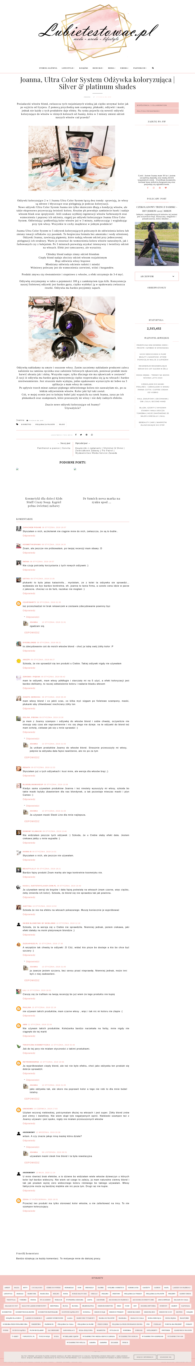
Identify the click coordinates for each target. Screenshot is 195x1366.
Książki (83, 68)
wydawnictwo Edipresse (152, 1336)
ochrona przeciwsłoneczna (15, 1324)
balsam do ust (11, 1306)
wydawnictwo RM (175, 1336)
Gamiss (157, 1288)
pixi (148, 1324)
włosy (62, 424)
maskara (122, 1318)
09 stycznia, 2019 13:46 (55, 831)
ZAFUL (89, 1300)
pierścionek (103, 1324)
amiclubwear (164, 1300)
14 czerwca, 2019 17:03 (46, 1109)
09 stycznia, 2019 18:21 (49, 869)
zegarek (114, 1342)
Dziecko (98, 68)
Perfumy (116, 1294)
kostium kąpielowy (70, 1312)
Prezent (172, 1294)
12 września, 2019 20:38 (48, 1132)
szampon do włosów (183, 1330)
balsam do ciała (181, 1300)
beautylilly (29, 869)
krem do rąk (100, 1312)
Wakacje (58, 1300)
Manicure (31, 1294)
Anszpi (26, 660)
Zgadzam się (165, 1357)
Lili (24, 990)
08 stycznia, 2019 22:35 (43, 579)
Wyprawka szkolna (74, 1300)
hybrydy (163, 1306)
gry (135, 1306)
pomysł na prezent (173, 1324)
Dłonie (101, 1288)
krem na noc (149, 1312)
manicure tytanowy (86, 1318)
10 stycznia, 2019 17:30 (51, 944)
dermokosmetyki (105, 1306)
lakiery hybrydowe (54, 1318)
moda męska (170, 1318)
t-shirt (15, 1336)
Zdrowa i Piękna (31, 677)
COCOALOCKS (37, 1288)
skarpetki (101, 1330)
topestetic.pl (29, 1336)
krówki (179, 1312)
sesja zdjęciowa (86, 1330)
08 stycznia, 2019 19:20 (54, 545)
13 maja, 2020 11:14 (45, 1173)
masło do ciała (137, 1318)
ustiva (26, 579)
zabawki (103, 1342)
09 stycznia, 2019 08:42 (53, 677)
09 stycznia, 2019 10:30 (52, 717)
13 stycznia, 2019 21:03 (54, 744)
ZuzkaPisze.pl (30, 944)
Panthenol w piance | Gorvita (53, 448)
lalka (69, 1318)
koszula (86, 1312)
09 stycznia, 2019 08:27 (43, 660)
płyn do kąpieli (19, 1330)
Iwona (26, 562)
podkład (157, 1324)
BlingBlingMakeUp (33, 785)
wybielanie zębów (71, 1336)
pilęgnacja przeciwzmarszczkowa (127, 1324)
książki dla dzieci (13, 1318)
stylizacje (114, 1330)
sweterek (166, 1330)
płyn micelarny (37, 1330)
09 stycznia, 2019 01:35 (49, 602)
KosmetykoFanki (32, 545)
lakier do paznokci (33, 1318)
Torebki (23, 1300)
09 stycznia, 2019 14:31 (44, 852)
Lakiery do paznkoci (182, 1288)
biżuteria (54, 1306)
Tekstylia (11, 1300)
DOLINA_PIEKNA (31, 717)
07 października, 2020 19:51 (44, 1199)
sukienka (127, 1330)
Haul (166, 1288)
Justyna (27, 906)
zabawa (92, 1342)
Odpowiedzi (33, 617)
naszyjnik (184, 1318)
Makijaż (20, 1294)
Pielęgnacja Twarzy (133, 1294)
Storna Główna (48, 68)
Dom (79, 1288)
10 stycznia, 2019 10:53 (45, 906)
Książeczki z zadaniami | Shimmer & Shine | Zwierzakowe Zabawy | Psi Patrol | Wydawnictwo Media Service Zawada (100, 450)
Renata (26, 767)
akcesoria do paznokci (119, 1300)
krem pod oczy (165, 1312)
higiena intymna (148, 1306)
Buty (25, 1288)
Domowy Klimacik (32, 831)
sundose (139, 1330)
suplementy (152, 1330)
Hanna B (27, 852)
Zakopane (101, 1300)
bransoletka (88, 1306)
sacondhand (53, 1330)
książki (190, 1312)
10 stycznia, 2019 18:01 (39, 990)
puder (5, 1330)
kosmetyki (26, 424)
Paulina (27, 1007)
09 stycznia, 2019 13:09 (56, 785)
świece (125, 1342)
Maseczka (44, 1294)
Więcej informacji (145, 1357)
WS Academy (45, 1300)
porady (189, 1324)
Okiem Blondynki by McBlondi (39, 923)
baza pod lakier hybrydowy (34, 1306)
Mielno (56, 1294)
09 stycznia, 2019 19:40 (69, 886)
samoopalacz (69, 1330)
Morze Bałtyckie (79, 1294)
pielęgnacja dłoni (86, 1324)
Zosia (26, 1199)
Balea (16, 1288)
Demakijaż (69, 1288)
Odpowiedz (29, 536)
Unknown (28, 1109)
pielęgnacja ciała (66, 1324)
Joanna (34, 622)
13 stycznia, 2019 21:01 (54, 622)
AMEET (7, 1288)
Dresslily (89, 1288)
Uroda (124, 68)
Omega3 (94, 1294)
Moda (112, 68)
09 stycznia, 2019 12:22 (43, 767)
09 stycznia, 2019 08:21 (49, 643)
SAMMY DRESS (185, 1294)
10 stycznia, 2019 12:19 (68, 923)
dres (119, 1306)
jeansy (174, 1306)
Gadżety (146, 1288)
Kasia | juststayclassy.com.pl (39, 886)
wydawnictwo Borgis (128, 1336)
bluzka (75, 1306)
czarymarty (29, 602)
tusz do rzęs (44, 1336)
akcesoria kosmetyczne (143, 1300)
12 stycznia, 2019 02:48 (63, 1045)
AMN (25, 1025)
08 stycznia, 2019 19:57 (42, 562)
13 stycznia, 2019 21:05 (54, 967)
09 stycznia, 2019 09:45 (54, 697)
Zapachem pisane (32, 527)
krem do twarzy (116, 1312)
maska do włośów (107, 1318)
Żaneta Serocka (32, 697)
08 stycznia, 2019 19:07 (54, 527)
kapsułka (185, 1306)
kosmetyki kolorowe (25, 1312)
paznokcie (49, 1324)
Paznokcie (140, 68)
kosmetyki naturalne (48, 1312)
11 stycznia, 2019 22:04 (40, 1025)
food (127, 1306)
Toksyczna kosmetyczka (36, 1045)
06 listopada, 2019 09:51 (54, 1152)
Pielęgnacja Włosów (45, 424)
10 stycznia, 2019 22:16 (44, 1007)
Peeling (105, 1294)
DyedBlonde (29, 643)
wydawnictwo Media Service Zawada (99, 1336)
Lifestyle (68, 68)
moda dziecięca (154, 1318)
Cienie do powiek (53, 1288)
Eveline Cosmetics (116, 1288)
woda (56, 1336)
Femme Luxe (133, 1288)
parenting (36, 1324)
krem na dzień (134, 1312)
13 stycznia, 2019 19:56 (52, 1062)
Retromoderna (31, 1062)
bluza (65, 1306)
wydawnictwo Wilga (76, 1342)
